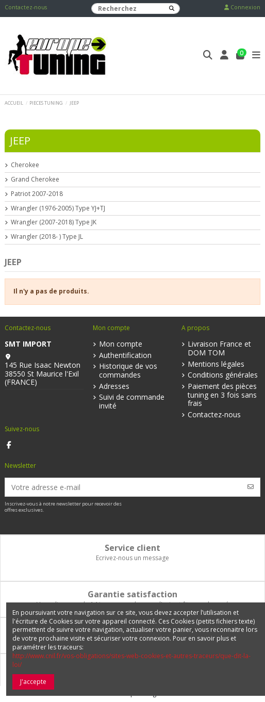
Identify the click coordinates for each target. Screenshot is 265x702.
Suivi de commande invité (131, 402)
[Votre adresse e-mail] (123, 487)
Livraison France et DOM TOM (219, 348)
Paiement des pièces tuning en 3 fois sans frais (222, 395)
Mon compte (120, 344)
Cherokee (25, 165)
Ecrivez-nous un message (132, 557)
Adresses (114, 386)
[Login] (225, 55)
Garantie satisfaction (132, 594)
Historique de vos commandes (128, 371)
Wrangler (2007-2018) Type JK (53, 222)
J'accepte (33, 681)
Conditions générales (223, 375)
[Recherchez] (171, 8)
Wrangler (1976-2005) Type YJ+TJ (58, 208)
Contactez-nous (26, 7)
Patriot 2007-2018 (37, 194)
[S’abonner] (250, 487)
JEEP (20, 141)
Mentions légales (216, 364)
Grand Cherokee (35, 179)
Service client (132, 547)
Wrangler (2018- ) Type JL (47, 237)
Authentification (125, 355)
